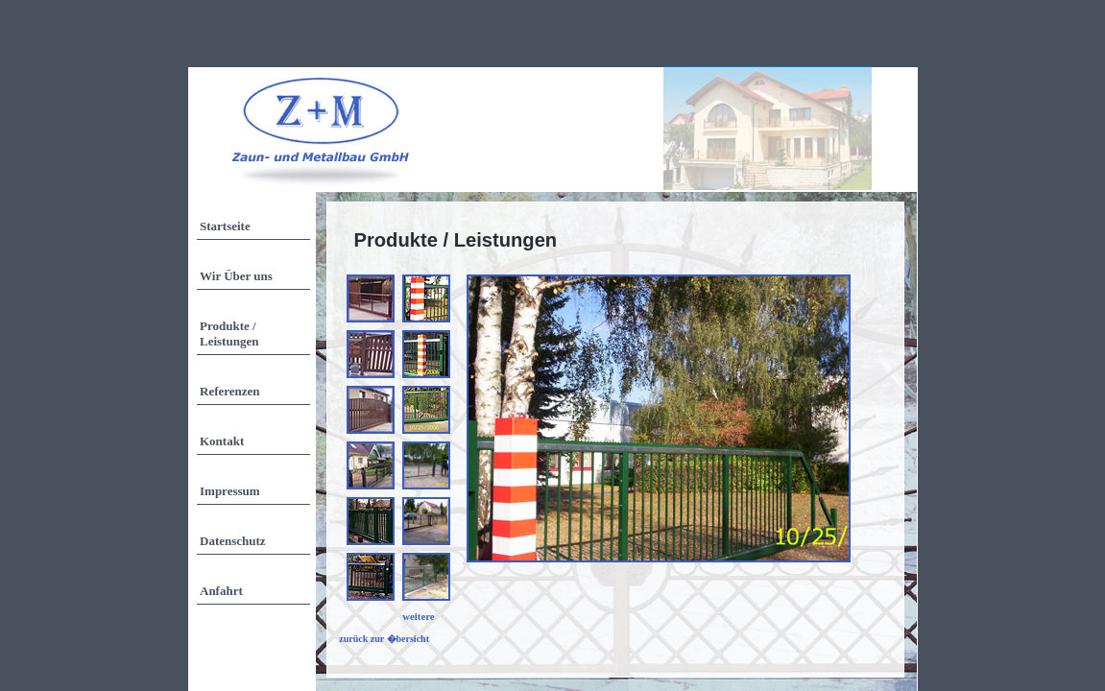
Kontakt (222, 441)
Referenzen (230, 391)
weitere (418, 616)
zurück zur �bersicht (384, 638)
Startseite (225, 226)
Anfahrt (221, 591)
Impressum (230, 491)
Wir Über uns (236, 276)
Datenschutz (233, 541)
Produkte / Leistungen (229, 333)
